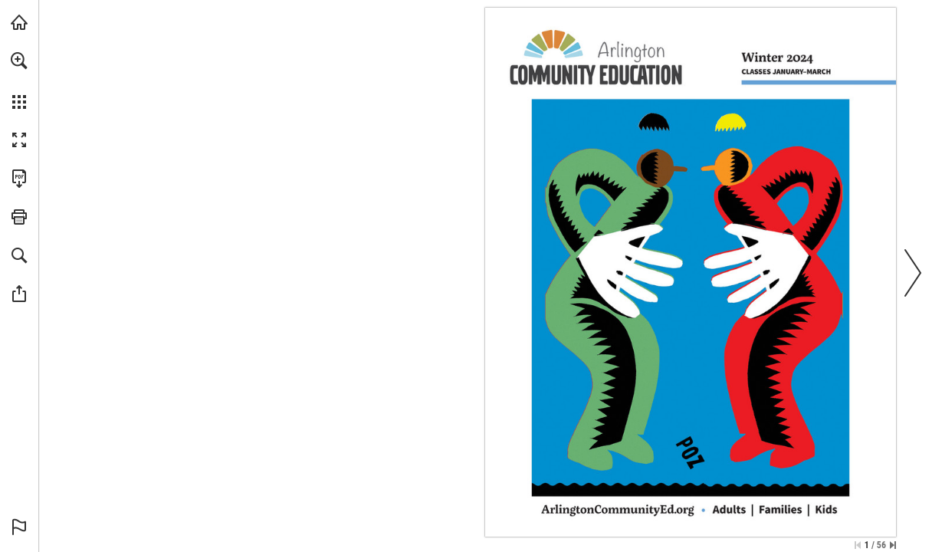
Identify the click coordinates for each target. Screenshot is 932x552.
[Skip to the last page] (893, 545)
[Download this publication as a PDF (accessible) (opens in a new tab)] (19, 178)
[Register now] (617, 509)
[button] (19, 60)
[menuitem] (19, 80)
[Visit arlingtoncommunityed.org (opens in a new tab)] (19, 22)
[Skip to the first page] (858, 545)
